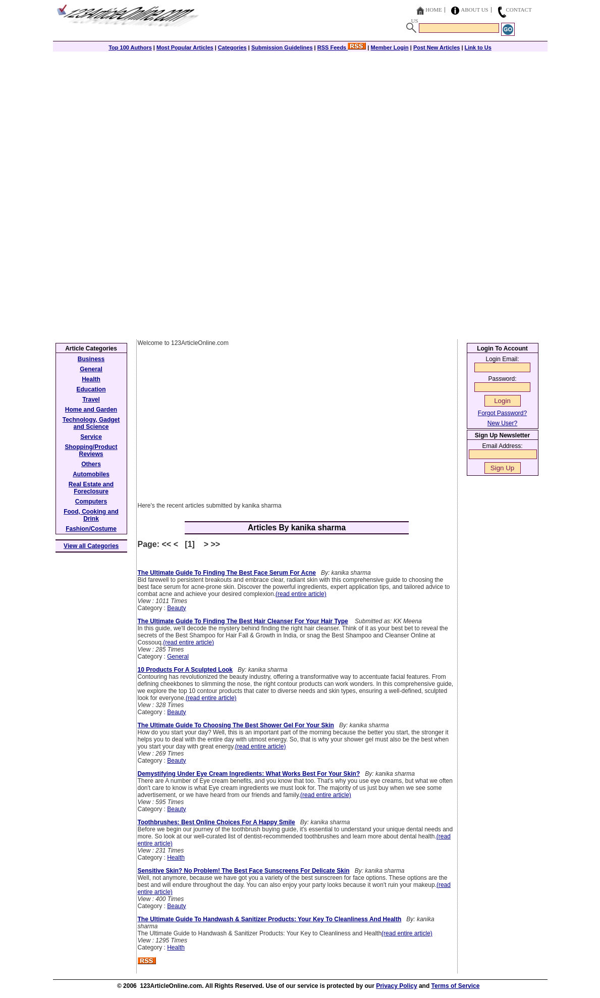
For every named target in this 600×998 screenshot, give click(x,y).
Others (91, 464)
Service (91, 436)
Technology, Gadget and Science (91, 423)
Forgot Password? (502, 413)
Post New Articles (436, 47)
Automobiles (91, 474)
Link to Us (478, 47)
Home (433, 10)
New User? (502, 423)
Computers (91, 501)
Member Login (390, 47)
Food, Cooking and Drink (91, 515)
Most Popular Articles (184, 47)
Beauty (176, 608)
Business (91, 359)
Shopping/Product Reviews (91, 450)
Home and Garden (91, 409)
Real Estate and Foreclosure (91, 488)
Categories (232, 47)
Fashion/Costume (91, 528)
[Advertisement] (300, 122)
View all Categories (91, 546)
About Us (474, 10)
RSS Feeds (341, 47)
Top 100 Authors (130, 47)
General (178, 656)
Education (90, 389)
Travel (91, 399)
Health (176, 857)
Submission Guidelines (282, 47)
